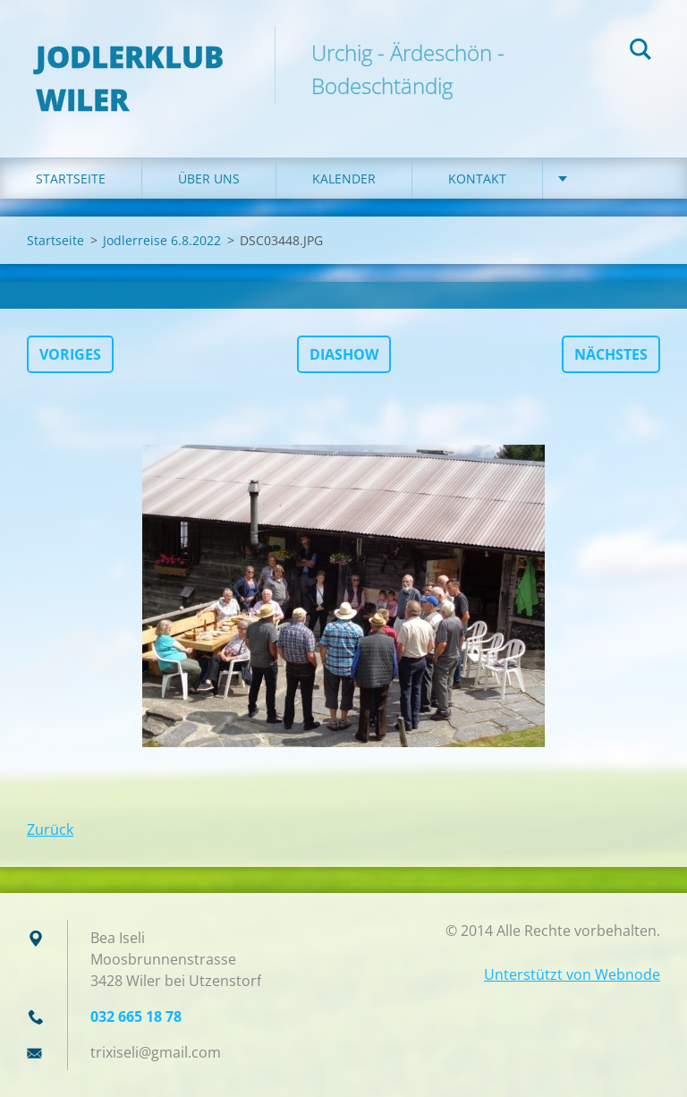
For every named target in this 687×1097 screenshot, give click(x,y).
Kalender (344, 178)
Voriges (70, 354)
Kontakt (477, 178)
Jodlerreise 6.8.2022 (162, 240)
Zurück (50, 829)
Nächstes (611, 354)
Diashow (344, 354)
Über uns (209, 178)
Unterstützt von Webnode (572, 974)
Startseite (71, 178)
